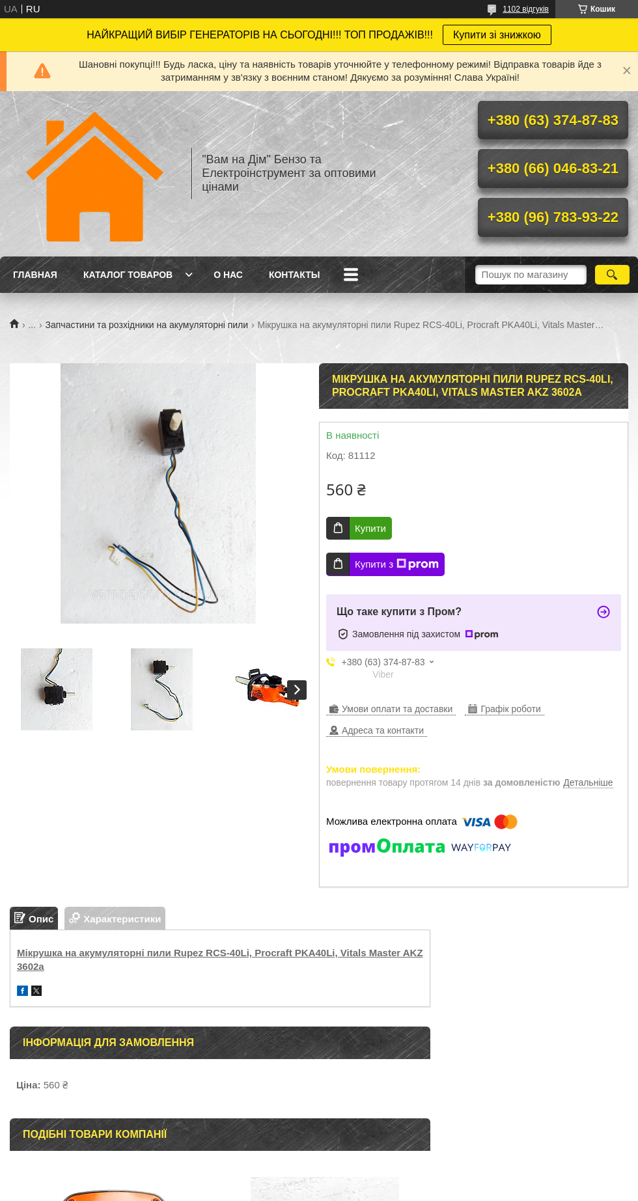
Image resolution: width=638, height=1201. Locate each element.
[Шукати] (612, 274)
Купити (370, 528)
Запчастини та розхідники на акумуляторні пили (147, 325)
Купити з (397, 564)
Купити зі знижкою (497, 34)
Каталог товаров (128, 274)
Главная (35, 274)
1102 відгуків (526, 9)
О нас (228, 274)
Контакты (294, 274)
